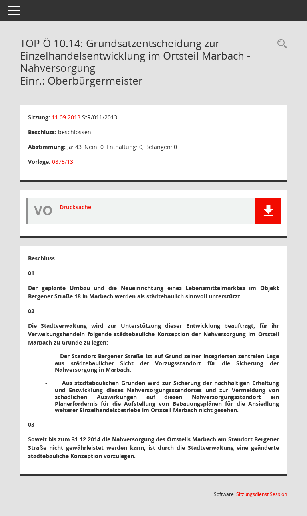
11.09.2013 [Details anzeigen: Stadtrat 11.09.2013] (66, 117)
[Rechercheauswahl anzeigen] (280, 44)
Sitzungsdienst (261, 494)
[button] (268, 211)
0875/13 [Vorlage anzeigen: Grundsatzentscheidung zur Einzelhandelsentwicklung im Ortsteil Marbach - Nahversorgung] (62, 161)
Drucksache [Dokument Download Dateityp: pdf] (75, 207)
